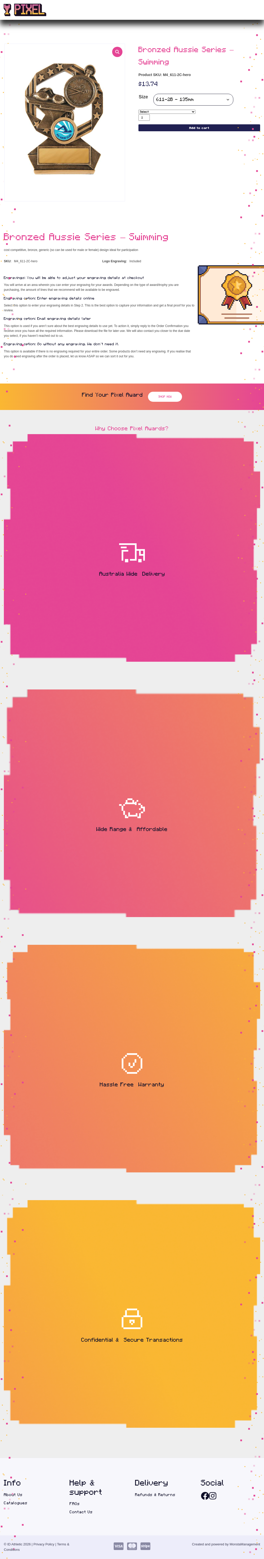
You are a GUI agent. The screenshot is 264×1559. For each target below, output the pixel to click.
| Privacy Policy (43, 1544)
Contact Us (81, 1512)
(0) (249, 10)
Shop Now (165, 396)
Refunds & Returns (155, 1495)
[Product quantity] (144, 117)
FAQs (75, 1504)
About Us (13, 1495)
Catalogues (16, 1503)
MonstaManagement (244, 1544)
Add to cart (199, 127)
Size (143, 96)
